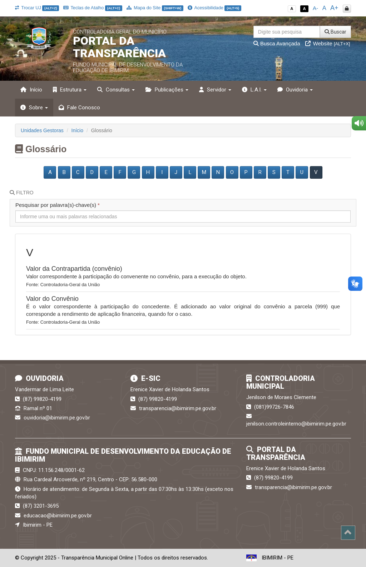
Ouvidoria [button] (295, 89)
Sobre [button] (34, 107)
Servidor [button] (215, 89)
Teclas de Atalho (92, 7)
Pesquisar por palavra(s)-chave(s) (57, 205)
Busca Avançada (276, 43)
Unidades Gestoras (42, 130)
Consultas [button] (116, 89)
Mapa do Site (155, 7)
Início (31, 89)
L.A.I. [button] (254, 89)
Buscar (335, 32)
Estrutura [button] (69, 89)
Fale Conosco (79, 107)
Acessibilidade (214, 7)
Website (327, 43)
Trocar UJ (37, 7)
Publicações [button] (166, 89)
